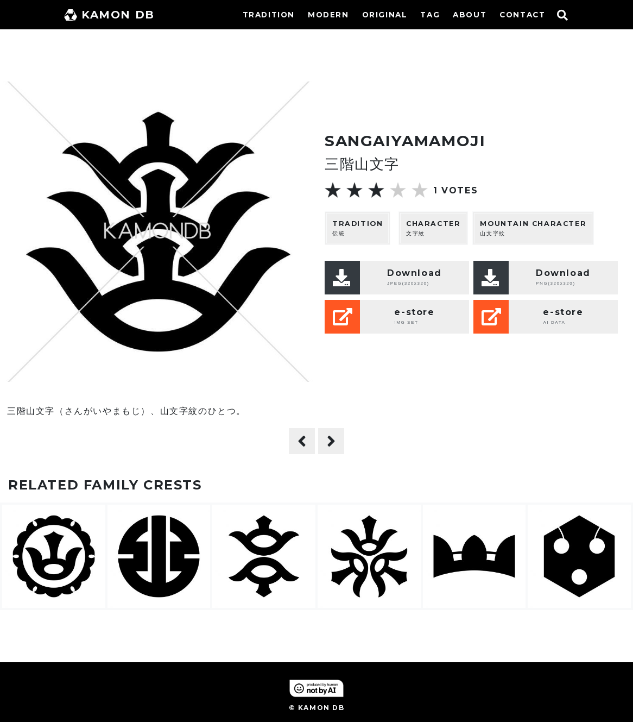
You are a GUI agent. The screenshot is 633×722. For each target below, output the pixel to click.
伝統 (357, 228)
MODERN (328, 14)
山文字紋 (533, 228)
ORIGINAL (385, 14)
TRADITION (269, 14)
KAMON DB (109, 14)
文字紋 (433, 228)
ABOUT (469, 14)
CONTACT (522, 14)
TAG (430, 14)
